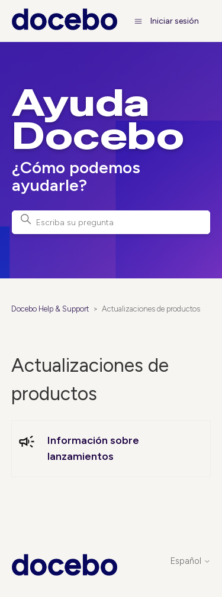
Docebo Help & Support (50, 308)
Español (190, 561)
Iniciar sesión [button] (174, 21)
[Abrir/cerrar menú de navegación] (138, 21)
